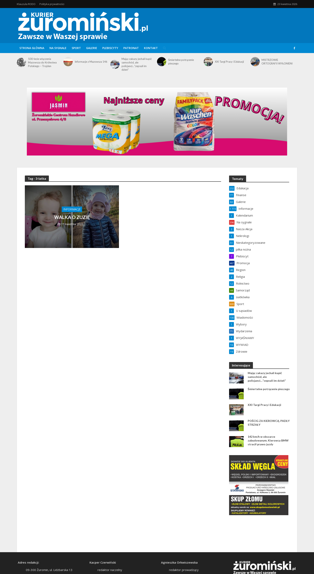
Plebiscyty (110, 48)
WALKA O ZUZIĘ (72, 217)
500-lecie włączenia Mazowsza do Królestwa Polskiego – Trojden (42, 62)
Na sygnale (57, 48)
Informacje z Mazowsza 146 (91, 61)
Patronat (131, 48)
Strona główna (31, 48)
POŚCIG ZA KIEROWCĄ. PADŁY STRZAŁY (269, 422)
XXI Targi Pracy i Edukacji (229, 61)
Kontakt (151, 48)
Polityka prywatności (51, 4)
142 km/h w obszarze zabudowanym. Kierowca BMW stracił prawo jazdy (268, 440)
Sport (76, 48)
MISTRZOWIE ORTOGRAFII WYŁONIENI (277, 61)
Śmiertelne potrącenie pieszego (181, 61)
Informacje (72, 209)
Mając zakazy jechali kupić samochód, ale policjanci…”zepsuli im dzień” (137, 64)
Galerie (91, 48)
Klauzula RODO (26, 4)
